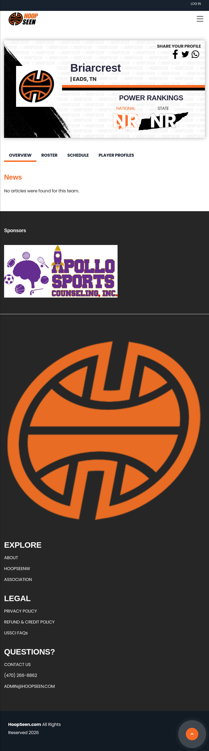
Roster (49, 155)
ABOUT (11, 558)
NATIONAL (125, 108)
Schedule (78, 155)
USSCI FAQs (16, 633)
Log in (196, 3)
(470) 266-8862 (20, 675)
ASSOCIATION (18, 579)
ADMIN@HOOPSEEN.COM (29, 686)
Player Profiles (116, 155)
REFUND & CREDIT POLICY (29, 622)
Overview (20, 155)
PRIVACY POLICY (20, 611)
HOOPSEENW (17, 568)
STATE (163, 108)
